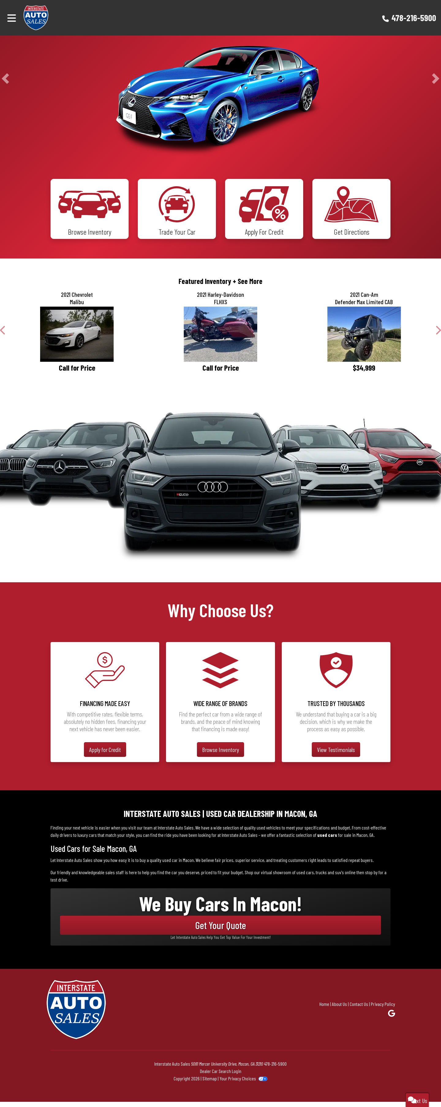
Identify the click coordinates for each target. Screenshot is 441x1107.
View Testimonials (336, 755)
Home (324, 1009)
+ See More (247, 286)
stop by (371, 877)
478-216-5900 (413, 17)
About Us (339, 1009)
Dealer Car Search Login (220, 1076)
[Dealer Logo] (53, 18)
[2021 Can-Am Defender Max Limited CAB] (364, 339)
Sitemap (209, 1083)
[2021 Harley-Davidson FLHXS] (220, 339)
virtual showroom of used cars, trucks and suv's (302, 877)
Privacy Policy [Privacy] (383, 1009)
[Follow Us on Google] (391, 1018)
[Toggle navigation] (11, 17)
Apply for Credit (105, 755)
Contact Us (359, 1009)
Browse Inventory (220, 755)
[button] (5, 78)
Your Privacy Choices (243, 1083)
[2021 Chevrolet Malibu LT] (77, 339)
